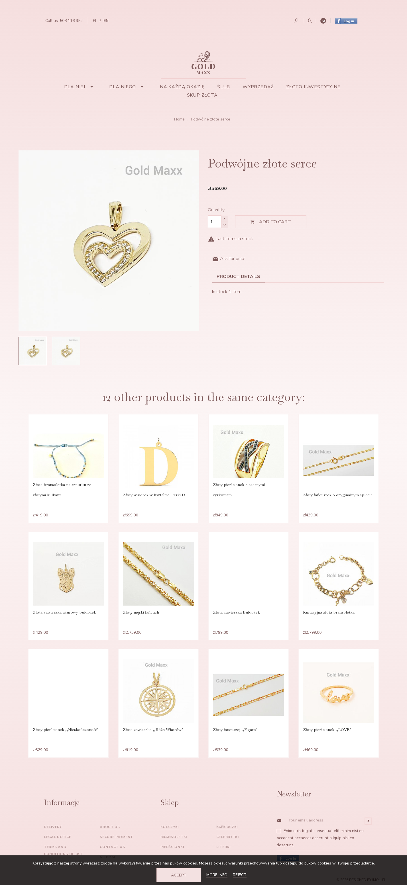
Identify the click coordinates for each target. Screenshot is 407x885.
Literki (223, 847)
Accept (178, 875)
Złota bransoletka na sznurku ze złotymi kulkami (62, 489)
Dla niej (80, 87)
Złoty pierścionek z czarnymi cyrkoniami (239, 489)
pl (95, 20)
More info (216, 875)
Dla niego (128, 87)
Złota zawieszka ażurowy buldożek (64, 612)
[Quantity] (214, 221)
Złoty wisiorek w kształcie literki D (154, 494)
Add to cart (271, 222)
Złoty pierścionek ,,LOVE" (327, 729)
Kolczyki (169, 827)
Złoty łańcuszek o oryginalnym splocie (338, 494)
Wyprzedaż (258, 87)
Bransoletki (173, 837)
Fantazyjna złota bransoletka (329, 612)
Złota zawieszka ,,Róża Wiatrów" (153, 729)
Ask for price (228, 259)
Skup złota (202, 95)
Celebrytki (227, 837)
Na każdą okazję (182, 87)
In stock (219, 292)
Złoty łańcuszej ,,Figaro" (235, 729)
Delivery (53, 827)
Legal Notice (57, 837)
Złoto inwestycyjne (313, 87)
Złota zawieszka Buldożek (236, 612)
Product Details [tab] (238, 276)
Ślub (223, 87)
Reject (240, 875)
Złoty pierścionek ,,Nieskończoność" (66, 729)
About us (110, 827)
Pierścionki (172, 847)
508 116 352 (71, 20)
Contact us (112, 847)
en (106, 20)
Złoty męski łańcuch (141, 612)
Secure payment (116, 837)
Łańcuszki (227, 827)
